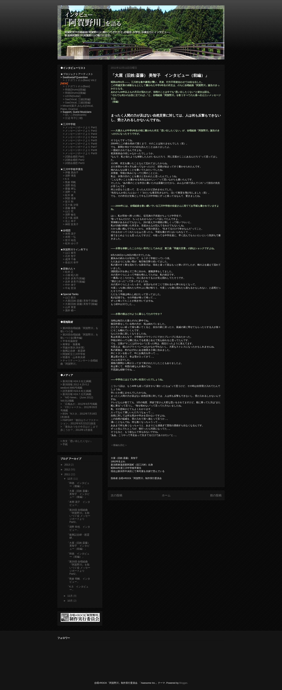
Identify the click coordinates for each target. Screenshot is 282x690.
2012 (67, 469)
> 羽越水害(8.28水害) (72, 347)
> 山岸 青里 (69, 307)
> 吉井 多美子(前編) (74, 278)
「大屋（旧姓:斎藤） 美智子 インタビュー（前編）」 (78, 545)
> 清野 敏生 (69, 214)
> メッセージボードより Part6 (80, 143)
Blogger (183, 683)
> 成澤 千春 (69, 259)
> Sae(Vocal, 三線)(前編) (77, 99)
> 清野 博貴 (69, 175)
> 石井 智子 (69, 256)
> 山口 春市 (69, 252)
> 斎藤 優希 (69, 208)
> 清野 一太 (69, 191)
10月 (70, 600)
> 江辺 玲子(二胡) (73, 118)
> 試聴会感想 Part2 (73, 159)
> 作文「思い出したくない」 (76, 441)
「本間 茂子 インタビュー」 (78, 503)
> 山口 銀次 (69, 297)
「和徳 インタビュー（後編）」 (78, 485)
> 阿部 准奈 (69, 198)
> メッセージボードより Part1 (80, 127)
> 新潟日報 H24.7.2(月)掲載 (75, 394)
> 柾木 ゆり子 (70, 243)
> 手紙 (64, 444)
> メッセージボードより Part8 (80, 150)
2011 (67, 474)
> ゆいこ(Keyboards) (74, 114)
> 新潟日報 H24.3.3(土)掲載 (75, 381)
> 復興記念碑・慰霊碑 (72, 350)
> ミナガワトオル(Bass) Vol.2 (79, 80)
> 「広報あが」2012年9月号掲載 (78, 403)
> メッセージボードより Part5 (80, 140)
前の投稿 (216, 495)
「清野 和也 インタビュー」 (78, 528)
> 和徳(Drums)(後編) (74, 92)
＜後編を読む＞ (119, 445)
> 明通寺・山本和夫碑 (72, 357)
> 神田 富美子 (70, 224)
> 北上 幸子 (69, 221)
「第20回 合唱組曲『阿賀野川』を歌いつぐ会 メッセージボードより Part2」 (78, 567)
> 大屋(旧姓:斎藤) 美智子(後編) (80, 303)
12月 (70, 478)
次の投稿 (116, 495)
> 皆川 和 (68, 201)
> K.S (66, 178)
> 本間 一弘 (69, 236)
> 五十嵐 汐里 (70, 204)
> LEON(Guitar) (72, 96)
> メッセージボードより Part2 (80, 130)
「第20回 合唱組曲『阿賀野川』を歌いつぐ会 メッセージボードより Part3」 (78, 515)
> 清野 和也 (69, 185)
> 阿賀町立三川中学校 (72, 354)
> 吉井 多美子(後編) (74, 281)
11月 (70, 595)
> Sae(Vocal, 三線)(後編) (77, 102)
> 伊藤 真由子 (70, 172)
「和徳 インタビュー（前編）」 (78, 555)
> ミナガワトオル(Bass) (76, 86)
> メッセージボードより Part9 (80, 153)
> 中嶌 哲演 (69, 288)
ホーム (166, 495)
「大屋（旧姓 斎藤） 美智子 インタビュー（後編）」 (78, 493)
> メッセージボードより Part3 (80, 133)
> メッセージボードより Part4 (80, 137)
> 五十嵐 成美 (70, 217)
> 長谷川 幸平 (70, 262)
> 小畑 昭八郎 (70, 275)
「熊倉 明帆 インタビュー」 (78, 580)
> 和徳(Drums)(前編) (74, 89)
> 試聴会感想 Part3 (73, 163)
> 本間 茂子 (69, 233)
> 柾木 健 (68, 195)
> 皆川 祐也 (69, 240)
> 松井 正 (68, 271)
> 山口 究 (68, 211)
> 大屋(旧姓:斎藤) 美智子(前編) (80, 300)
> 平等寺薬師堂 (69, 341)
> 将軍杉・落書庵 (70, 344)
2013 (67, 464)
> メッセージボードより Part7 (80, 146)
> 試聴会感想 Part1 (73, 156)
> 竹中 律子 (69, 284)
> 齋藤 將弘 (69, 188)
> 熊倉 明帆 (69, 182)
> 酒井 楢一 (69, 310)
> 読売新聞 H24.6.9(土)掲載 (75, 390)
